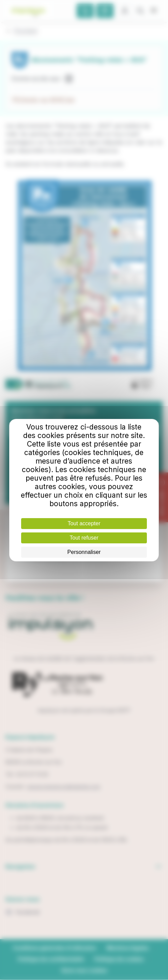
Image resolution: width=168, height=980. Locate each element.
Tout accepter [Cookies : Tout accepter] (83, 523)
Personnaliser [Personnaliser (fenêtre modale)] (84, 552)
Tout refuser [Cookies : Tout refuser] (84, 538)
